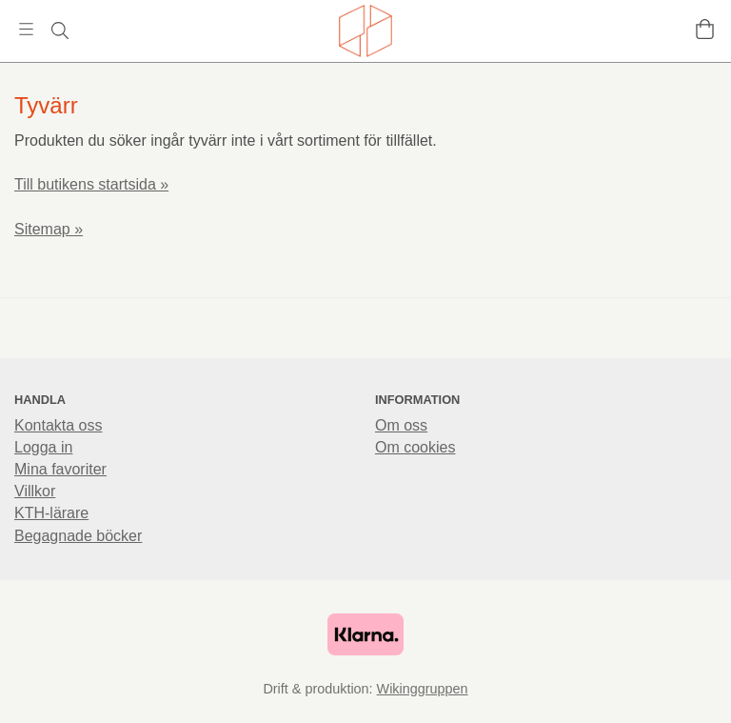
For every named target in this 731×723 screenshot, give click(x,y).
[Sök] (59, 30)
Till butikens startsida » (91, 184)
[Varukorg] (704, 29)
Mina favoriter (60, 469)
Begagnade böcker (78, 536)
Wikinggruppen (422, 688)
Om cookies (415, 447)
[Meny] (26, 29)
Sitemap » (48, 229)
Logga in (43, 447)
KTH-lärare (51, 513)
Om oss (401, 425)
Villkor (34, 491)
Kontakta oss (58, 425)
